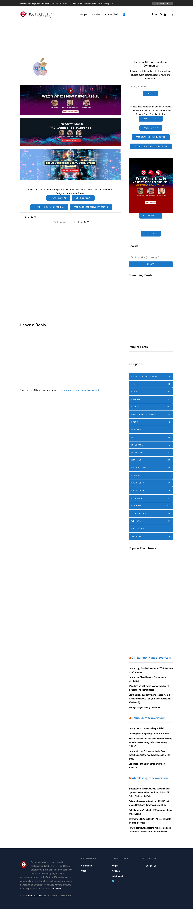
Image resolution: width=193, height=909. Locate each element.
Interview (150, 452)
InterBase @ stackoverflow (150, 778)
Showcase (150, 505)
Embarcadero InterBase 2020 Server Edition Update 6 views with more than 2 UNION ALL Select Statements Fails (150, 792)
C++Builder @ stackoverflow (151, 658)
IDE (150, 437)
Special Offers (102, 3)
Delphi (150, 406)
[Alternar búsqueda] (171, 14)
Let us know (64, 3)
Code (150, 391)
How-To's (150, 429)
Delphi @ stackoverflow (148, 718)
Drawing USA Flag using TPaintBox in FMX (149, 733)
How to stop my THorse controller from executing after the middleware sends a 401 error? (149, 755)
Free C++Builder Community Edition (91, 207)
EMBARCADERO (35, 895)
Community (86, 865)
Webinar (150, 521)
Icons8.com (55, 888)
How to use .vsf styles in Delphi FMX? (146, 728)
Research (150, 498)
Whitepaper (150, 528)
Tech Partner (150, 513)
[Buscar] (151, 257)
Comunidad (111, 14)
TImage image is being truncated (144, 707)
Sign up (150, 93)
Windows (150, 536)
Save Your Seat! (150, 216)
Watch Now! (151, 234)
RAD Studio (150, 483)
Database (150, 399)
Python (150, 475)
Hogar (83, 14)
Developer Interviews (150, 414)
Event (150, 422)
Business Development (150, 376)
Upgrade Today (83, 198)
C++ (150, 384)
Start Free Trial (58, 198)
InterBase (150, 445)
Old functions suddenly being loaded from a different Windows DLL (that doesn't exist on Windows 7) (149, 699)
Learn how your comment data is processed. (78, 390)
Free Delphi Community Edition (49, 207)
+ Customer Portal (162, 3)
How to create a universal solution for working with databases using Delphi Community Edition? (150, 742)
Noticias (96, 14)
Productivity (150, 467)
